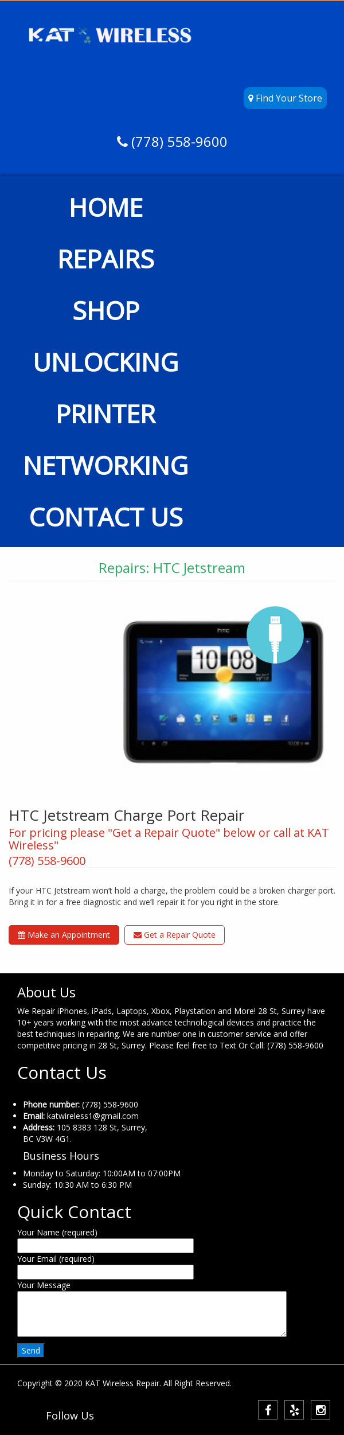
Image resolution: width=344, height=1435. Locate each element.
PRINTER (105, 413)
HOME (106, 207)
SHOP (105, 310)
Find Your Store (285, 98)
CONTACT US (106, 517)
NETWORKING (105, 465)
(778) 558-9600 (178, 141)
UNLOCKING (105, 362)
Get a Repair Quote (175, 934)
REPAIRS (105, 258)
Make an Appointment (64, 934)
